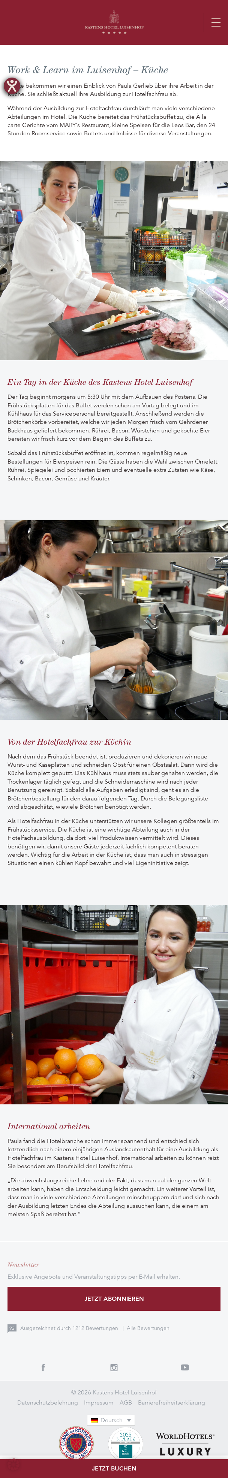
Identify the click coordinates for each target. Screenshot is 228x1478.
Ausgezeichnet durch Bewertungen (70, 1328)
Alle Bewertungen (148, 1328)
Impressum (99, 1402)
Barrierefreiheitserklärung (171, 1402)
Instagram (113, 1367)
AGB (126, 1402)
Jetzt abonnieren (114, 1298)
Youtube (185, 1367)
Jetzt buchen (114, 1468)
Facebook (43, 1367)
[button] (13, 1464)
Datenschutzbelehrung (47, 1402)
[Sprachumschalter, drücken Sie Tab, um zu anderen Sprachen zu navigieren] (111, 1420)
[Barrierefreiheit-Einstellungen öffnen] (12, 86)
